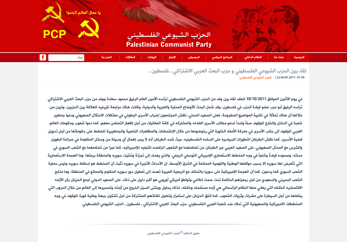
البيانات (151, 57)
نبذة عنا (279, 57)
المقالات (130, 57)
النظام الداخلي (253, 57)
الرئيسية (299, 57)
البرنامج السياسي (222, 57)
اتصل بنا (107, 57)
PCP (54, 35)
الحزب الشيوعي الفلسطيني (255, 78)
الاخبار (172, 57)
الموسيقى (194, 57)
